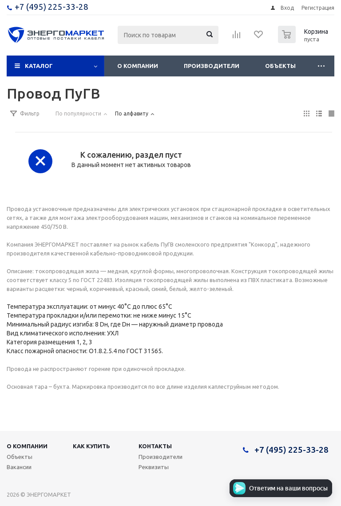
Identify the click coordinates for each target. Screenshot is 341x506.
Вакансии (19, 467)
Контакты (155, 446)
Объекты (280, 66)
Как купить (91, 446)
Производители (211, 66)
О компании (137, 66)
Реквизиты (154, 467)
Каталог (39, 66)
